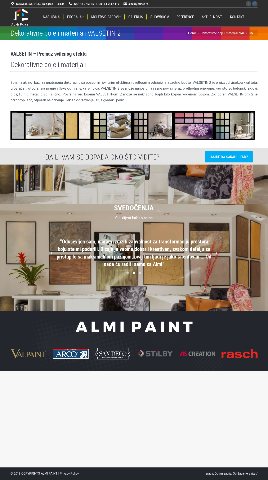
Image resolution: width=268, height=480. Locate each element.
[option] (134, 253)
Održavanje (240, 473)
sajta (252, 473)
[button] (52, 253)
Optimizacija (223, 473)
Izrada (209, 473)
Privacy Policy (69, 473)
